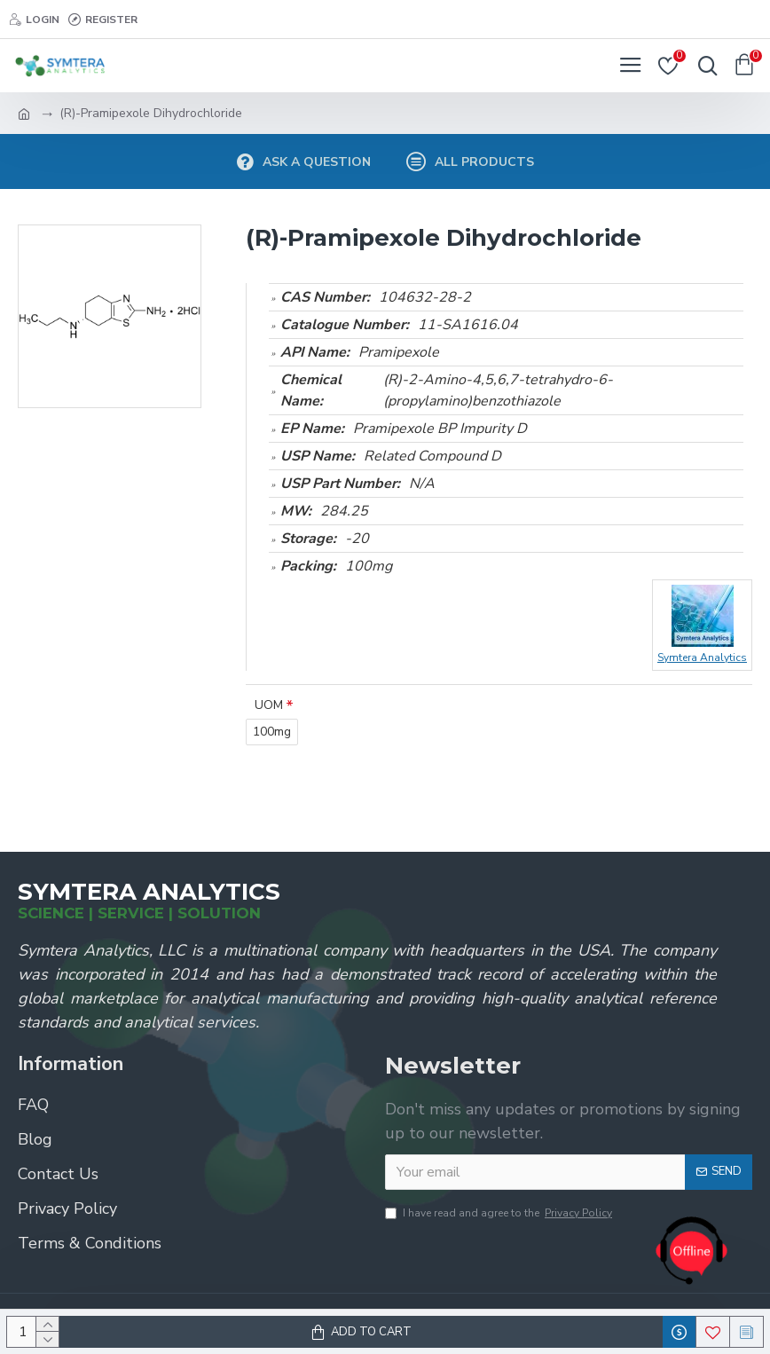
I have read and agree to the (500, 1213)
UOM (269, 705)
